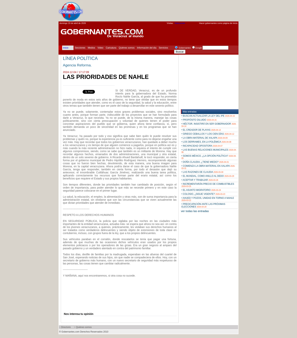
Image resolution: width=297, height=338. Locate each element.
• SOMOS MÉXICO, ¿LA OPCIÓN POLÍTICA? (208, 157)
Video (100, 47)
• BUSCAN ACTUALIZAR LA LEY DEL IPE (208, 116)
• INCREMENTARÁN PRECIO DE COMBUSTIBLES (207, 185)
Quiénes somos (126, 47)
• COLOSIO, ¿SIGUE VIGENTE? (203, 194)
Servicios (163, 47)
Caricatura (111, 47)
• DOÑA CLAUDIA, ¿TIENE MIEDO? (205, 162)
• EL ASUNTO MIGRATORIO (201, 190)
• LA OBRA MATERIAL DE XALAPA (204, 138)
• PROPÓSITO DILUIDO (198, 120)
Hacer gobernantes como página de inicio (218, 23)
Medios (91, 47)
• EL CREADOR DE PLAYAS (201, 130)
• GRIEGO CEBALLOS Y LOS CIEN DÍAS (207, 134)
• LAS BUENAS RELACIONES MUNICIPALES (209, 151)
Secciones (80, 47)
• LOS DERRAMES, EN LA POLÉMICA (206, 142)
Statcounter (180, 23)
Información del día (146, 47)
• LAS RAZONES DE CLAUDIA (202, 172)
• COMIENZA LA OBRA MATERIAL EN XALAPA (208, 167)
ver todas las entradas (195, 211)
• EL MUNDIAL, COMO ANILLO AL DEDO (207, 176)
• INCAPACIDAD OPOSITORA (202, 146)
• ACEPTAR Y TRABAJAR (199, 180)
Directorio (66, 327)
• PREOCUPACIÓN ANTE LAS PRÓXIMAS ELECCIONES (203, 205)
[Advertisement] (169, 10)
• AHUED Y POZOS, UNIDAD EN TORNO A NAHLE (207, 199)
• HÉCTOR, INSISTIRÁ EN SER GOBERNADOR (208, 125)
